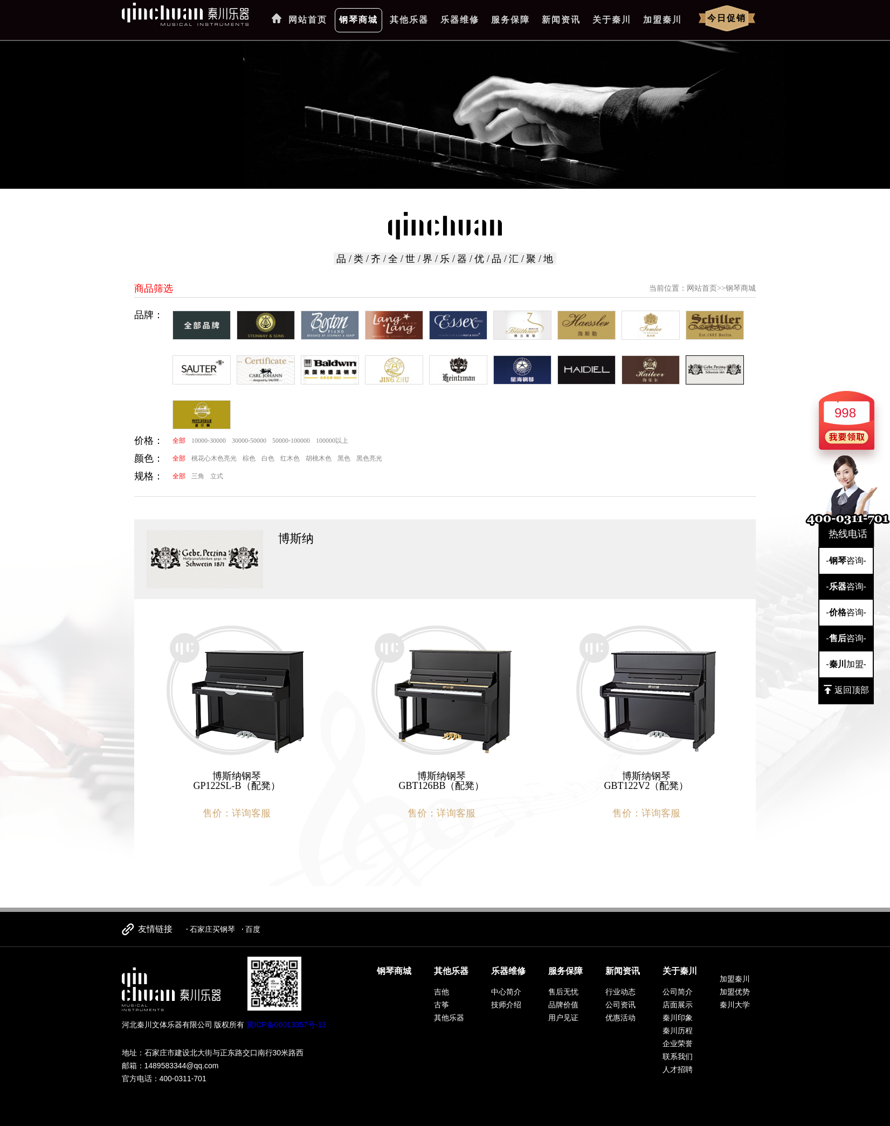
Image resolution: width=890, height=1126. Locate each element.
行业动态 (620, 991)
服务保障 (510, 19)
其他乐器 (409, 19)
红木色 (290, 458)
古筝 (441, 1004)
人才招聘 (678, 1069)
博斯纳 (296, 538)
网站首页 (307, 19)
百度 (252, 929)
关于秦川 (611, 19)
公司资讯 (620, 1004)
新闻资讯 (561, 19)
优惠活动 (620, 1017)
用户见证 (563, 1017)
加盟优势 (735, 991)
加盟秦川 (662, 19)
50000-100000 (291, 440)
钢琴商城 (358, 19)
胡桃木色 (319, 458)
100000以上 (332, 440)
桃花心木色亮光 (214, 458)
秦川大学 (735, 1004)
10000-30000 (208, 440)
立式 (216, 476)
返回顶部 (846, 690)
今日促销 (726, 18)
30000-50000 (249, 440)
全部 (179, 440)
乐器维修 (459, 19)
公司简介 (678, 991)
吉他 (441, 991)
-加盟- (846, 664)
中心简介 (506, 991)
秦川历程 (678, 1030)
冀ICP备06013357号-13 (286, 1024)
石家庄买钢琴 (212, 929)
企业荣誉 (678, 1043)
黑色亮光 (369, 458)
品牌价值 (563, 1004)
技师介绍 (506, 1004)
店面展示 (678, 1004)
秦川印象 (678, 1017)
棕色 (249, 458)
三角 (197, 476)
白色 (267, 458)
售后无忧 (563, 991)
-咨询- (846, 560)
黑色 (343, 458)
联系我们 (678, 1056)
